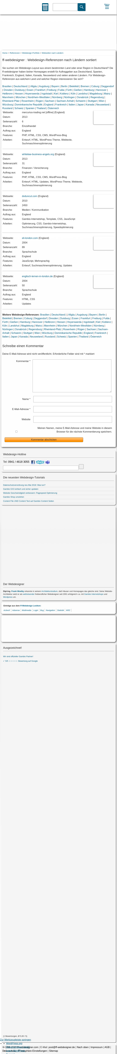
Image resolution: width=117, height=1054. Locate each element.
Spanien (30, 108)
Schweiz (19, 108)
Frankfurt (40, 90)
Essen (30, 90)
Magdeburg (96, 93)
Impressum (97, 1047)
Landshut (83, 93)
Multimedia (26, 610)
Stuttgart (92, 101)
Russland (7, 108)
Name (26, 399)
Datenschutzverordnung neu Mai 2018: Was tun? (24, 485)
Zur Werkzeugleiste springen (15, 1039)
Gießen (78, 90)
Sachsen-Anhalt (65, 101)
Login (35, 610)
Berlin (64, 86)
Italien (72, 104)
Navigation (50, 610)
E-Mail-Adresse (21, 409)
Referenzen (15, 53)
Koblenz (64, 93)
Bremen (85, 86)
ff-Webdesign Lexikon (30, 606)
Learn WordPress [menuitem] (15, 1050)
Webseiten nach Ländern (52, 53)
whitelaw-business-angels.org (38, 154)
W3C (68, 610)
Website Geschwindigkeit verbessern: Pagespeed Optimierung (30, 493)
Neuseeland (102, 104)
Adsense (16, 610)
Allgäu (33, 86)
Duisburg (20, 90)
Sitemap (53, 1051)
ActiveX (7, 610)
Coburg (95, 86)
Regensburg (97, 97)
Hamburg (89, 90)
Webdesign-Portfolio (31, 53)
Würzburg (7, 104)
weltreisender (29, 594)
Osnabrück (82, 97)
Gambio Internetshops (93, 594)
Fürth (69, 90)
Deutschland (20, 86)
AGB (107, 1047)
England (48, 104)
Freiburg (51, 90)
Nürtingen (69, 97)
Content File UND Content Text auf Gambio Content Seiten (28, 501)
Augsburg (44, 86)
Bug (42, 610)
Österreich (53, 108)
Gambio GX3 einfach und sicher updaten (20, 489)
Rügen (39, 101)
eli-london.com (30, 238)
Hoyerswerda (32, 93)
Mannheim (8, 97)
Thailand (41, 108)
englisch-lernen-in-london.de (37, 276)
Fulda (61, 90)
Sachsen (49, 101)
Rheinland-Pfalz (11, 101)
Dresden (8, 90)
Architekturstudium (49, 591)
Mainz (107, 93)
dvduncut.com (29, 196)
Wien (101, 101)
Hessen (19, 93)
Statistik (60, 610)
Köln (73, 93)
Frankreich (61, 104)
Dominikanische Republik (28, 104)
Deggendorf (107, 86)
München (21, 97)
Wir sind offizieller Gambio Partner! (18, 656)
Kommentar (23, 361)
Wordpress (7, 597)
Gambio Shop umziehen (13, 497)
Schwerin (81, 101)
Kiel (56, 93)
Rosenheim (27, 101)
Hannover (101, 90)
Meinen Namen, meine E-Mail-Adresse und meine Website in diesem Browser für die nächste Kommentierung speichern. (74, 430)
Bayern (55, 86)
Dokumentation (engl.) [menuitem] (18, 1047)
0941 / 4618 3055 (18, 461)
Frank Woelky (17, 591)
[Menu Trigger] (107, 6)
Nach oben (83, 1047)
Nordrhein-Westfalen (39, 97)
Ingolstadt (46, 93)
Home (4, 53)
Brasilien (7, 86)
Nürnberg (57, 97)
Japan (80, 104)
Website (26, 419)
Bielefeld (74, 86)
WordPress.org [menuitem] (14, 1043)
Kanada (90, 104)
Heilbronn (7, 93)
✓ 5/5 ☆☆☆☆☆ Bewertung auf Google (20, 661)
